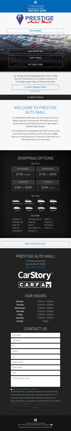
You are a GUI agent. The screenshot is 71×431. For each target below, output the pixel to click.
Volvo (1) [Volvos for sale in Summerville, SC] (48, 228)
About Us (31, 423)
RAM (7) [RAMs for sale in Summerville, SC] (47, 219)
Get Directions (35, 64)
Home (27, 423)
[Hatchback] (29, 202)
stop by (34, 139)
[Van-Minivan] (53, 202)
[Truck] (41, 209)
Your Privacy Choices (47, 424)
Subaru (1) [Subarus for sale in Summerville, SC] (48, 222)
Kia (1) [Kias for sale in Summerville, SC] (31, 225)
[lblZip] (35, 356)
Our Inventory (35, 50)
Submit (35, 407)
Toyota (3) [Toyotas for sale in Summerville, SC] (48, 225)
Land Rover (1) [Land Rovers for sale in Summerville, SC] (34, 228)
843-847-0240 (37, 10)
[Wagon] (53, 209)
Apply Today (35, 57)
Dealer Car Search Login (23, 424)
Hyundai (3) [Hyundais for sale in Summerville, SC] (17, 231)
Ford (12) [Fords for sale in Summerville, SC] (16, 225)
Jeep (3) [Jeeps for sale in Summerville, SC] (31, 222)
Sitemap (38, 424)
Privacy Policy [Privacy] (42, 423)
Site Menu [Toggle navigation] (35, 30)
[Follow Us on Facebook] (35, 2)
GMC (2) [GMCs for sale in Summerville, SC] (15, 228)
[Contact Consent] (11, 389)
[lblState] (35, 351)
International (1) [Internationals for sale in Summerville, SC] (35, 219)
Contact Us (36, 423)
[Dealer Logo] (35, 19)
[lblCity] (35, 346)
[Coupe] (17, 209)
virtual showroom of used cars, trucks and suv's (39, 136)
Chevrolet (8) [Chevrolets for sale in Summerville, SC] (17, 222)
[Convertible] (17, 202)
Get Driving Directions (35, 244)
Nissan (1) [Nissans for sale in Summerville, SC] (32, 231)
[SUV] (41, 202)
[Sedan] (29, 209)
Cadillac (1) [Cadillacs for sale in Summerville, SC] (17, 219)
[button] (35, 97)
